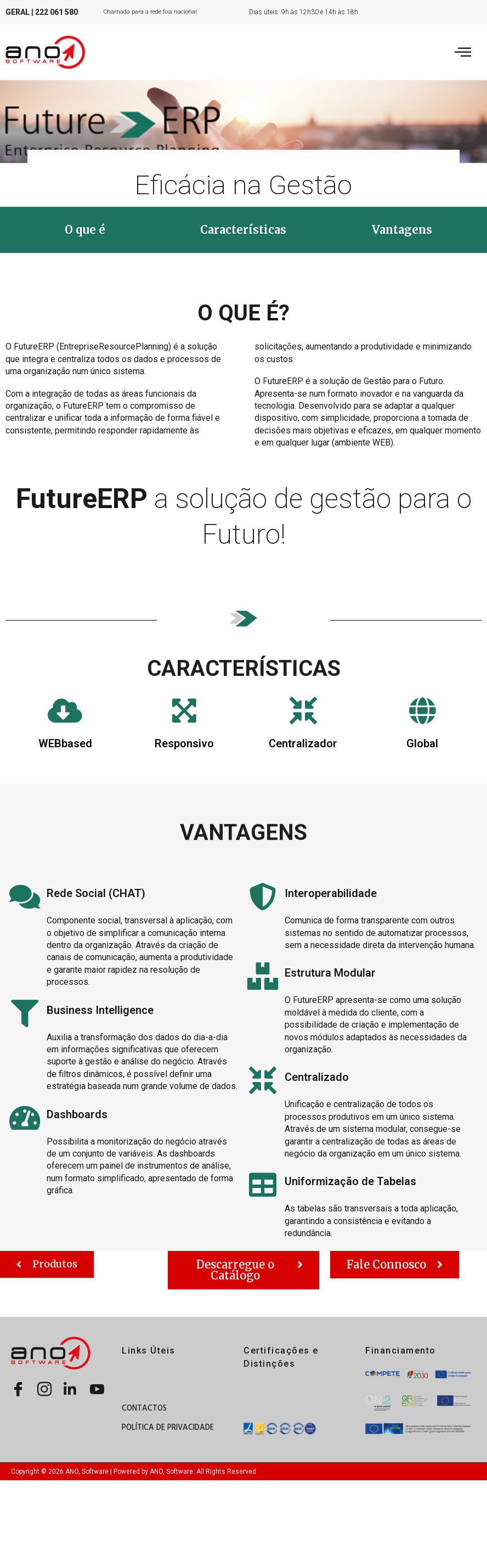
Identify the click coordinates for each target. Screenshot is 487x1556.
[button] (85, 230)
